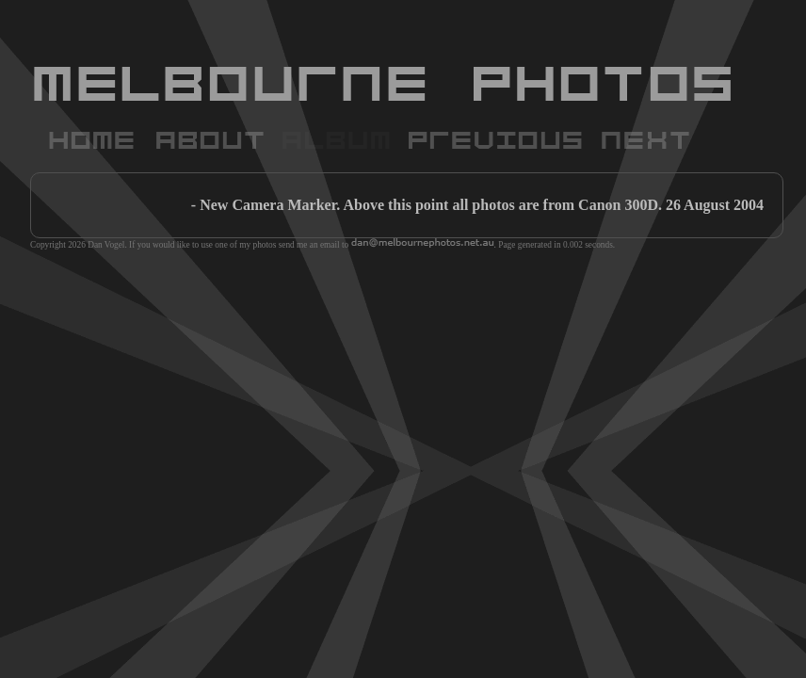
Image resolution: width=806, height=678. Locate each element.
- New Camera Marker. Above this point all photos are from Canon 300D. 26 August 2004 (477, 205)
